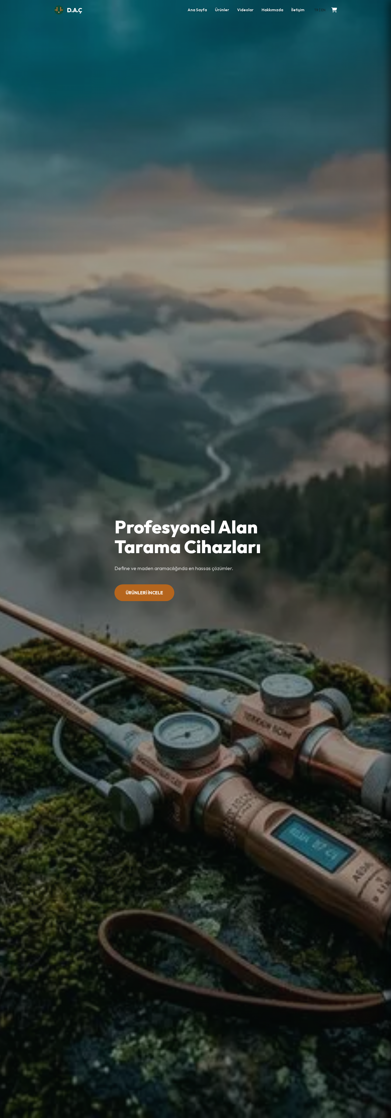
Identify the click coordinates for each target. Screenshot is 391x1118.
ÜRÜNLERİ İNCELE (144, 593)
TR (316, 10)
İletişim (297, 9)
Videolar (245, 9)
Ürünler (222, 9)
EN (323, 10)
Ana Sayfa (197, 9)
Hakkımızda (272, 9)
